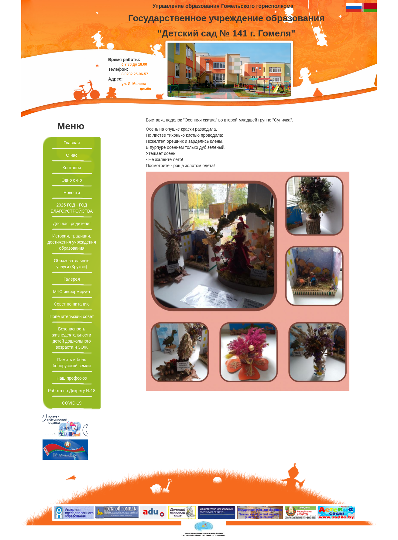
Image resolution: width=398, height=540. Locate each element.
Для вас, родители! (72, 223)
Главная (71, 142)
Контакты (72, 167)
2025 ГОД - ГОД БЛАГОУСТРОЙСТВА (72, 208)
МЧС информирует (71, 291)
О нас (71, 155)
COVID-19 (72, 403)
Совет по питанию (72, 304)
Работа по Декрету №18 (71, 390)
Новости (71, 192)
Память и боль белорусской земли (72, 362)
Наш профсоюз (72, 378)
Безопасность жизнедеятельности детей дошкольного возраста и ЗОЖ (71, 338)
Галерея (71, 279)
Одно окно (71, 180)
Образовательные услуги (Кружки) (72, 263)
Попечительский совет (72, 316)
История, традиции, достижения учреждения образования (71, 242)
